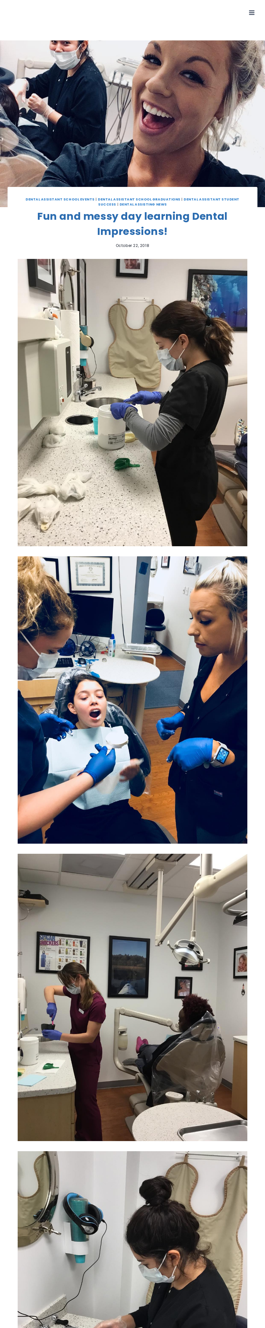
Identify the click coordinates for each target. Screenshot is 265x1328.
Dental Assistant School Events (60, 199)
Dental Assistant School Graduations (139, 199)
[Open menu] (251, 12)
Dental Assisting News (143, 204)
